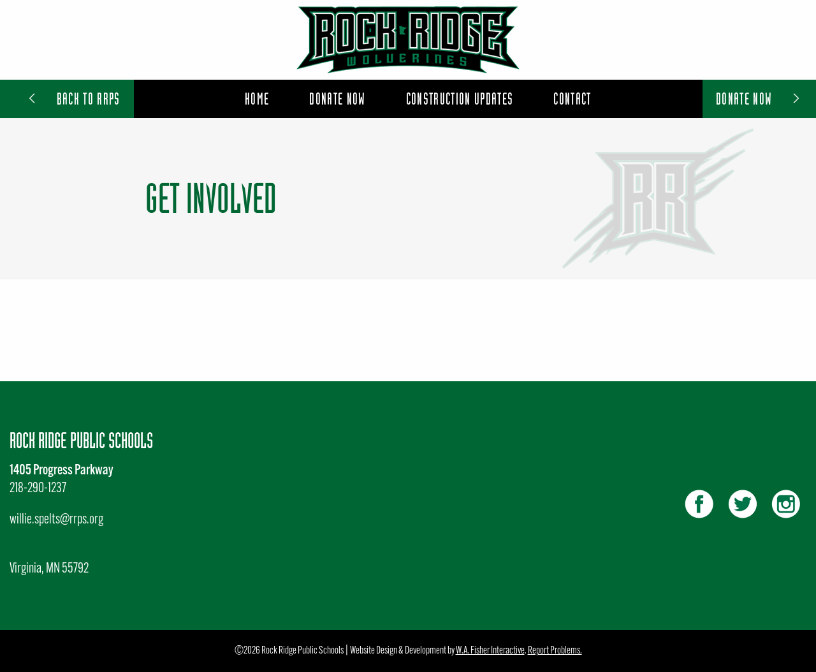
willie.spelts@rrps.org (56, 520)
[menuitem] (257, 99)
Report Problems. (555, 651)
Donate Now (759, 98)
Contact (572, 98)
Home (257, 98)
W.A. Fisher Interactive (490, 651)
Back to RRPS (73, 98)
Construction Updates (460, 98)
